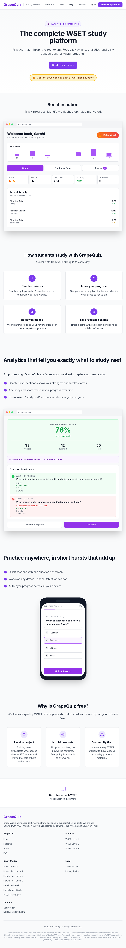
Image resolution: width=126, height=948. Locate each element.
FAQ (71, 4)
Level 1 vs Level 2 (12, 885)
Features (49, 4)
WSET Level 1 (72, 839)
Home (6, 839)
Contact (82, 4)
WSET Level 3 (72, 848)
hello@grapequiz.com (14, 912)
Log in (93, 4)
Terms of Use (71, 866)
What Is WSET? (11, 866)
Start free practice (110, 4)
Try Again (91, 524)
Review (101, 168)
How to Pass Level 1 (13, 871)
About (61, 4)
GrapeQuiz (13, 4)
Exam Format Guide (13, 890)
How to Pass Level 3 (13, 880)
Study (25, 168)
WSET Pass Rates (12, 894)
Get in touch (9, 907)
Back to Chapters (35, 524)
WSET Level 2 (72, 844)
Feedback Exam (63, 168)
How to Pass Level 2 (13, 876)
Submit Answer (63, 671)
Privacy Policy (72, 871)
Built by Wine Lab (33, 5)
